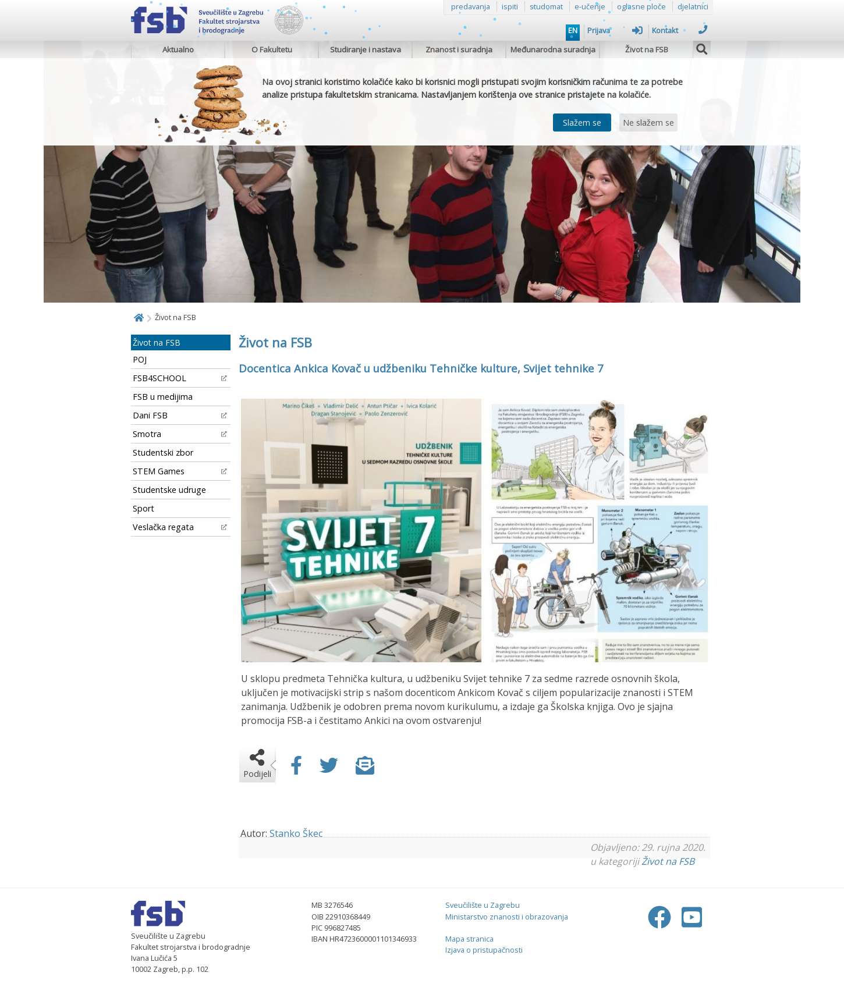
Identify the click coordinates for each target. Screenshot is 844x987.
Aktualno (178, 49)
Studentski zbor (163, 452)
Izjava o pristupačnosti (484, 950)
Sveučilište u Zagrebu (482, 905)
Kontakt (679, 30)
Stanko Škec (295, 833)
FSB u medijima (163, 396)
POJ (140, 359)
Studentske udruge (169, 489)
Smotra (180, 433)
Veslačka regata (180, 526)
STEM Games (180, 471)
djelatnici (693, 6)
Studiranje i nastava (365, 49)
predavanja (470, 6)
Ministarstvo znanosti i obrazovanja (506, 916)
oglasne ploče (641, 6)
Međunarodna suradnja (552, 49)
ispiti (510, 6)
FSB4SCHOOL (180, 378)
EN (572, 30)
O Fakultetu (271, 49)
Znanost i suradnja (458, 49)
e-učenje (590, 6)
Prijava (615, 30)
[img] (702, 48)
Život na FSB (646, 49)
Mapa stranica (469, 938)
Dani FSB (180, 415)
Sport (143, 508)
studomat (546, 6)
